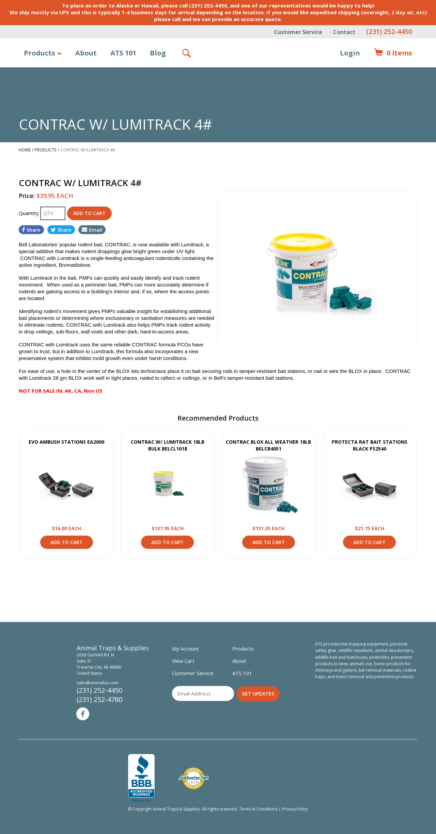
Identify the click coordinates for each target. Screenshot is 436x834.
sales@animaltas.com (98, 683)
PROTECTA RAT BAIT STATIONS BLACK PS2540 (369, 445)
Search (187, 53)
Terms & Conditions (258, 809)
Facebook (82, 713)
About (86, 53)
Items (393, 53)
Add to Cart (66, 542)
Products (39, 53)
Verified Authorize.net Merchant (193, 778)
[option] (317, 270)
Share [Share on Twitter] (61, 229)
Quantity (29, 213)
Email (92, 229)
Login (350, 53)
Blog (158, 53)
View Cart (183, 660)
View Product (66, 485)
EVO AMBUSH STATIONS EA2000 (66, 442)
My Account (185, 648)
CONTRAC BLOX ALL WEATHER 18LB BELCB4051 (268, 445)
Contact (344, 32)
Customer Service (298, 32)
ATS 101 (123, 53)
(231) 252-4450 (389, 31)
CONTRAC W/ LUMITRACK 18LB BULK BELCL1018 (167, 445)
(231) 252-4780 (99, 699)
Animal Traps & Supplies (218, 70)
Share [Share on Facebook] (31, 229)
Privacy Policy (295, 809)
